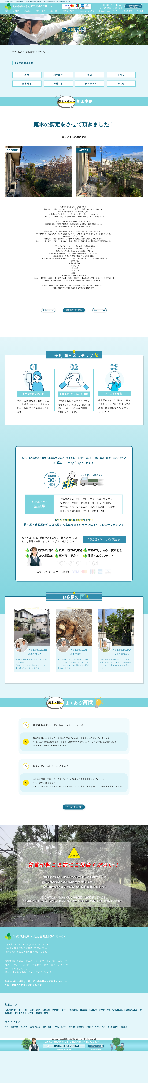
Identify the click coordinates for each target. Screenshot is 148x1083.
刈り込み (58, 75)
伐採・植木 (54, 11)
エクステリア (90, 83)
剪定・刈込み (41, 11)
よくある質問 (127, 11)
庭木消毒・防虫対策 (87, 11)
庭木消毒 (27, 83)
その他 (121, 83)
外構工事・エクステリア (108, 11)
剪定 (27, 75)
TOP (6, 11)
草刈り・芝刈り (69, 11)
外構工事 (58, 83)
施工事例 (27, 11)
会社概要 (140, 11)
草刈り (121, 75)
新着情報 (16, 11)
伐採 (89, 75)
